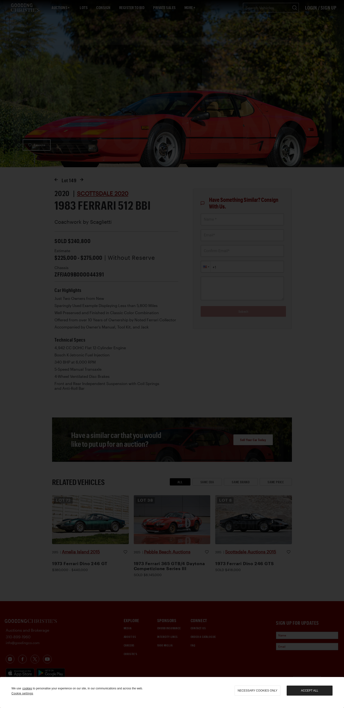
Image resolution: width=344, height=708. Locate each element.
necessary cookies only (258, 690)
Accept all (309, 690)
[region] (172, 692)
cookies (27, 688)
